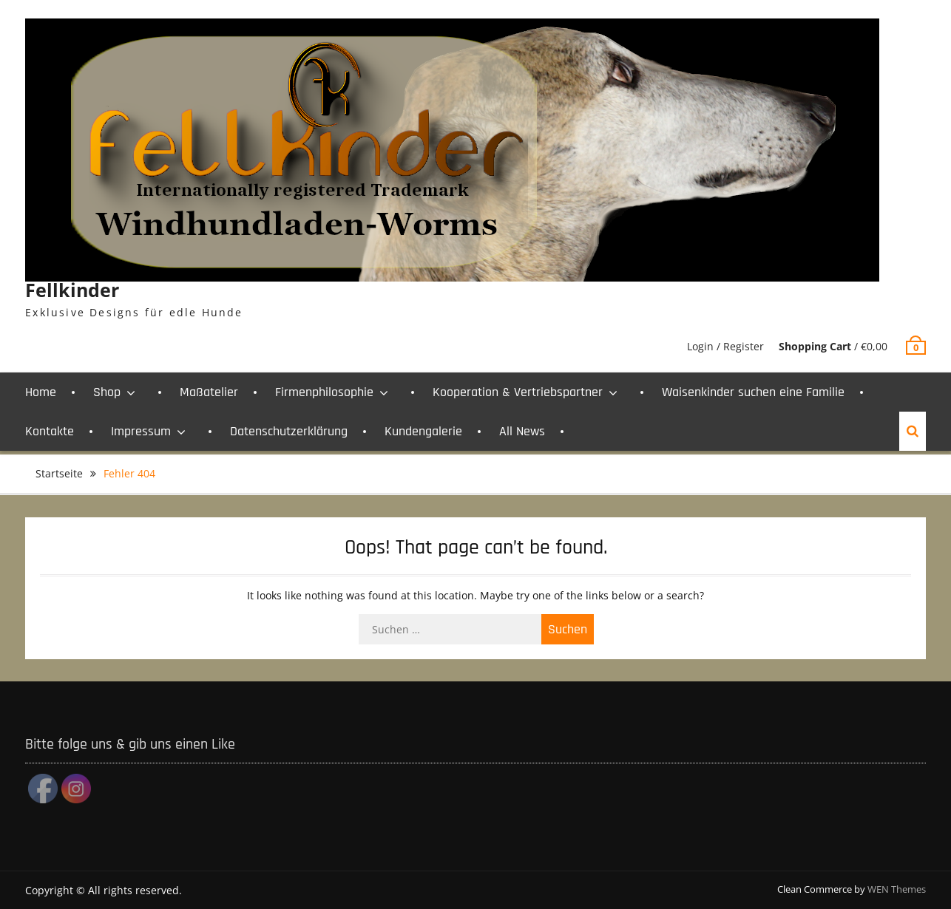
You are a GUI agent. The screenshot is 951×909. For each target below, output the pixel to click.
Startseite (59, 473)
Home (40, 392)
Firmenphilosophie (324, 392)
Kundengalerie (423, 431)
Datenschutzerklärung (289, 431)
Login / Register (725, 346)
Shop (107, 392)
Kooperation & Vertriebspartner (518, 392)
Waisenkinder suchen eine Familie (753, 392)
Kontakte (49, 431)
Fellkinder (72, 289)
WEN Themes (896, 889)
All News (522, 431)
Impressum (141, 431)
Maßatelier (209, 392)
